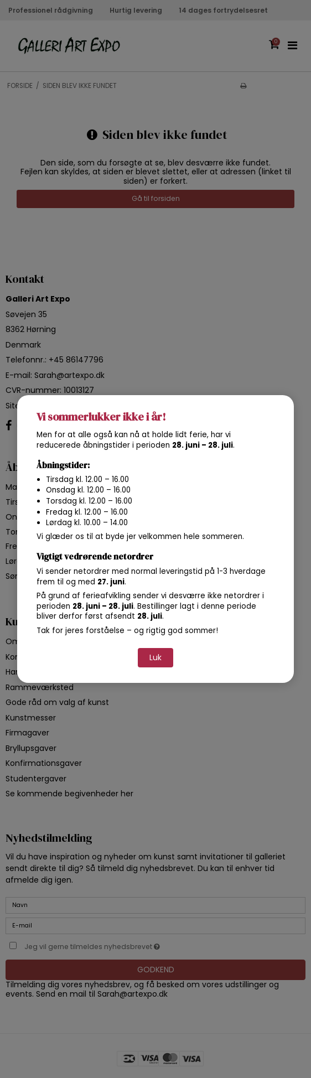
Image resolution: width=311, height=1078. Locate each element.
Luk (155, 657)
